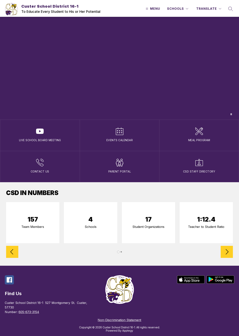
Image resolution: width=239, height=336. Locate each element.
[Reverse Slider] (12, 252)
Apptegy (127, 330)
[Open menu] (152, 8)
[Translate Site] (208, 8)
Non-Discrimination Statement (119, 320)
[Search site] (230, 8)
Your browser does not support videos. (119, 68)
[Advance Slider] (227, 252)
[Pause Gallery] (231, 114)
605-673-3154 (29, 312)
